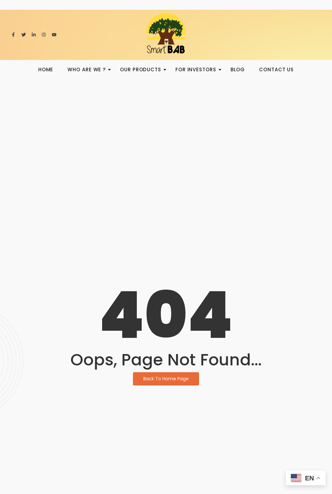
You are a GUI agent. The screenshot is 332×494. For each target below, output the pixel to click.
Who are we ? (88, 69)
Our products (142, 69)
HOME (45, 69)
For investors (197, 69)
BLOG (238, 69)
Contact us (276, 69)
